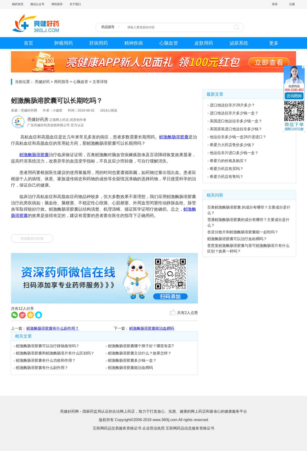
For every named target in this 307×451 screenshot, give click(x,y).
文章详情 (100, 82)
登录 (275, 4)
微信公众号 (37, 4)
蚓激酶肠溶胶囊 (174, 137)
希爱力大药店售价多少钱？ (231, 145)
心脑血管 (168, 43)
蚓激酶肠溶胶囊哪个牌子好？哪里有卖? (140, 346)
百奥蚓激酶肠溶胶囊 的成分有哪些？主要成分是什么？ (248, 210)
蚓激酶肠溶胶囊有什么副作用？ (52, 328)
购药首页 (17, 4)
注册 (292, 4)
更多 (273, 43)
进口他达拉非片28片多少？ (231, 105)
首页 (28, 43)
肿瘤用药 (63, 43)
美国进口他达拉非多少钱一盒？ (234, 121)
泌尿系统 (238, 43)
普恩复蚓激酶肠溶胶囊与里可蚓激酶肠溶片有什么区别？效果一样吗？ (248, 248)
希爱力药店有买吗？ (225, 169)
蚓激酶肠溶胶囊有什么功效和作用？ (45, 360)
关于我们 (75, 4)
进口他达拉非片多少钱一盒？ (232, 113)
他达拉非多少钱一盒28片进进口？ (236, 137)
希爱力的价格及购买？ (227, 161)
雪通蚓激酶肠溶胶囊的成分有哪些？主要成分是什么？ (248, 222)
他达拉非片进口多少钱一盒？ (232, 153)
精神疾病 (133, 43)
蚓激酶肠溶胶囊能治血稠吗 (151, 328)
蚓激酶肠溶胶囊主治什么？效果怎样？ (138, 353)
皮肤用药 (203, 43)
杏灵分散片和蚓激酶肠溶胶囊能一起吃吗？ (242, 232)
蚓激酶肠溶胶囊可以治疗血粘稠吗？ (237, 239)
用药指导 (57, 4)
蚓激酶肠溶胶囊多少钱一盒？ (131, 360)
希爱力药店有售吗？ (225, 177)
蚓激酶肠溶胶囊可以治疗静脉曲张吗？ (46, 346)
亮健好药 (42, 82)
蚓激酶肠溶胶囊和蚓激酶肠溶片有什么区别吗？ (54, 353)
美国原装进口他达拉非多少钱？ (234, 129)
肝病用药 (98, 43)
